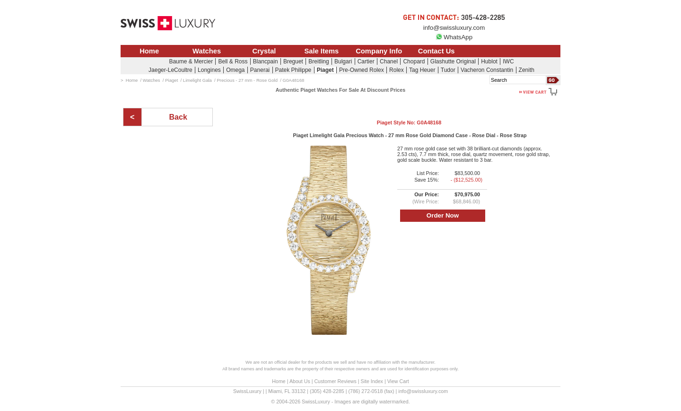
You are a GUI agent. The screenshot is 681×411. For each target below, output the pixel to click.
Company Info (379, 51)
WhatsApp (454, 37)
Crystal (264, 51)
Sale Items (321, 51)
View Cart (398, 381)
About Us (299, 381)
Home (149, 51)
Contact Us (436, 51)
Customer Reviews (335, 381)
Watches (206, 51)
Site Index (372, 381)
